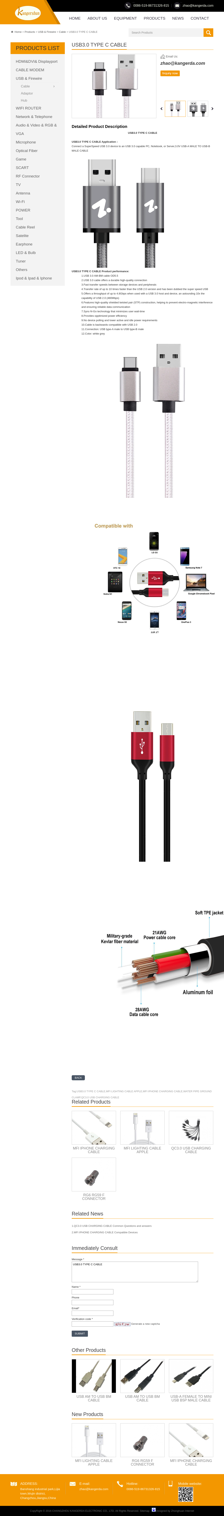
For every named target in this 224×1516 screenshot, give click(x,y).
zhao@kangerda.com (198, 5)
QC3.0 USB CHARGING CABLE (191, 1150)
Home (18, 31)
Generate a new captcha (145, 1323)
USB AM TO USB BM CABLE (94, 1398)
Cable (62, 31)
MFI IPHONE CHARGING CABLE (94, 1150)
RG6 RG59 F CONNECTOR (94, 1197)
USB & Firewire (47, 31)
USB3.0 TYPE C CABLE (135, 1272)
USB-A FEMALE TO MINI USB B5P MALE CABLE (191, 1398)
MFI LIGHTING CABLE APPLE (142, 1150)
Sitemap (144, 1510)
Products (30, 31)
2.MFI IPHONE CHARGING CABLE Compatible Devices (105, 1232)
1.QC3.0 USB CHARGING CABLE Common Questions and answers (111, 1225)
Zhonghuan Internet (182, 1510)
